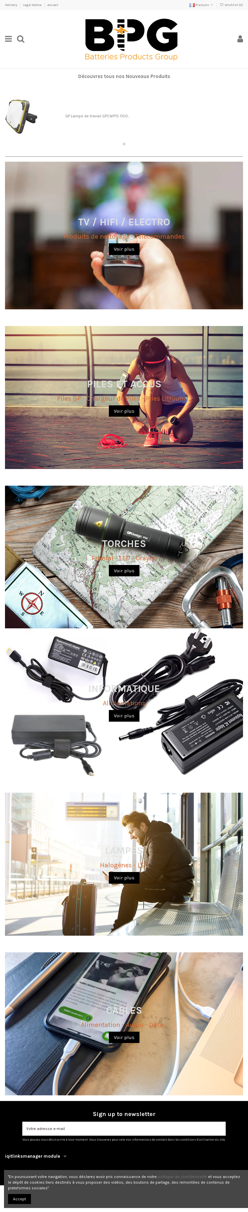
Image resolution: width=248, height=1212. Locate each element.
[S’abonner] (220, 1129)
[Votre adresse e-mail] (118, 1129)
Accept (19, 1199)
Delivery (11, 5)
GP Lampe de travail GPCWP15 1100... (97, 116)
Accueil (52, 5)
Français (201, 5)
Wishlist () (231, 5)
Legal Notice (32, 5)
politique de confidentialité (182, 1176)
